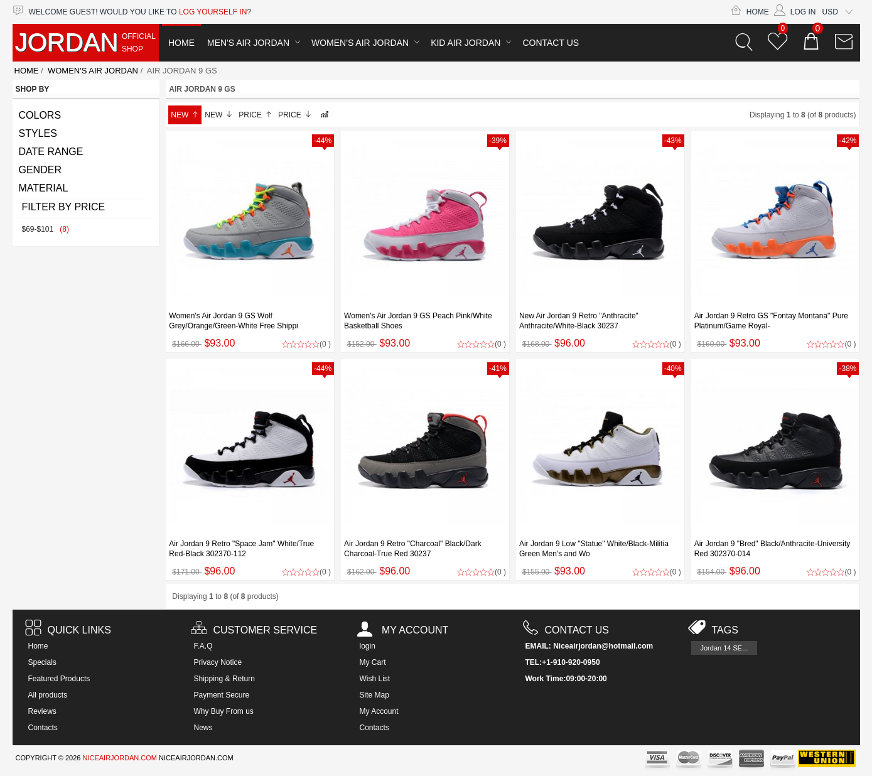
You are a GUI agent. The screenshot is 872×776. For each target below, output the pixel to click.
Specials (42, 662)
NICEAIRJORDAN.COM (119, 758)
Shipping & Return (224, 678)
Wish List (375, 678)
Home (749, 12)
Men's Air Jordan (248, 43)
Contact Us (550, 43)
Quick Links (68, 630)
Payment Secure (222, 695)
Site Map (374, 695)
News (203, 727)
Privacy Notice (218, 662)
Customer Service (254, 630)
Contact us (566, 630)
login (367, 646)
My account (403, 630)
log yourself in (213, 12)
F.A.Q (203, 646)
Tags (713, 630)
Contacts (43, 727)
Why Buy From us (224, 711)
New (185, 114)
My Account (379, 711)
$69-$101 (45, 229)
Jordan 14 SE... (724, 648)
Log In (795, 12)
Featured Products (59, 678)
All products (48, 695)
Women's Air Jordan (360, 43)
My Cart (373, 662)
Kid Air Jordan (465, 43)
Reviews (42, 711)
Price (255, 114)
